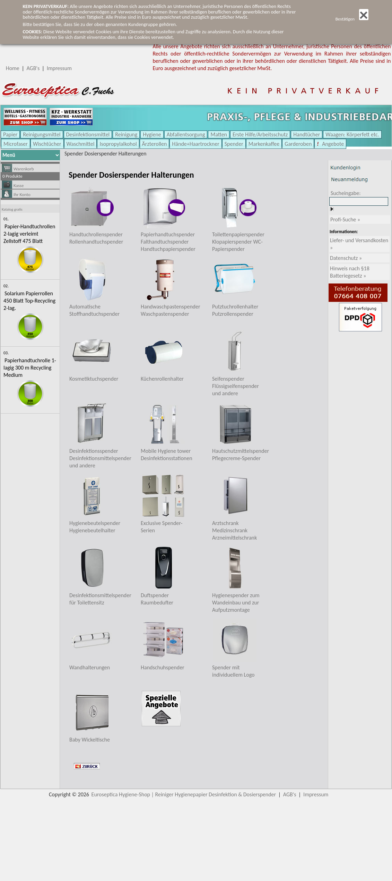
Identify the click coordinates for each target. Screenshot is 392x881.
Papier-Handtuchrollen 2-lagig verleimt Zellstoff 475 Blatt (29, 233)
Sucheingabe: (346, 193)
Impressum (59, 68)
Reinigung (126, 134)
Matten (218, 134)
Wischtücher (47, 144)
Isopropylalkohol (118, 144)
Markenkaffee (264, 144)
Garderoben (298, 144)
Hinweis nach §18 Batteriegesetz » (349, 272)
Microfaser (15, 144)
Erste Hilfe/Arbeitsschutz (260, 134)
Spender (234, 144)
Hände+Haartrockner (195, 144)
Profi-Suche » (345, 219)
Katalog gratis (12, 209)
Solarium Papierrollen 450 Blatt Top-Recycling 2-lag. (29, 300)
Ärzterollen (154, 144)
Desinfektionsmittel (88, 134)
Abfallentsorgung (186, 134)
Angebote (332, 144)
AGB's (33, 68)
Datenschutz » (346, 258)
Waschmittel (81, 144)
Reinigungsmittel (41, 134)
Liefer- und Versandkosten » (359, 244)
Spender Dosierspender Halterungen (105, 153)
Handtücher (306, 134)
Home (12, 68)
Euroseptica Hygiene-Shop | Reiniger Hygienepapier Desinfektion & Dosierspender (184, 794)
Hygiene (152, 134)
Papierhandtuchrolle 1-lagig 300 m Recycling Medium (29, 367)
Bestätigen (352, 19)
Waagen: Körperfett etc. (352, 134)
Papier (10, 134)
